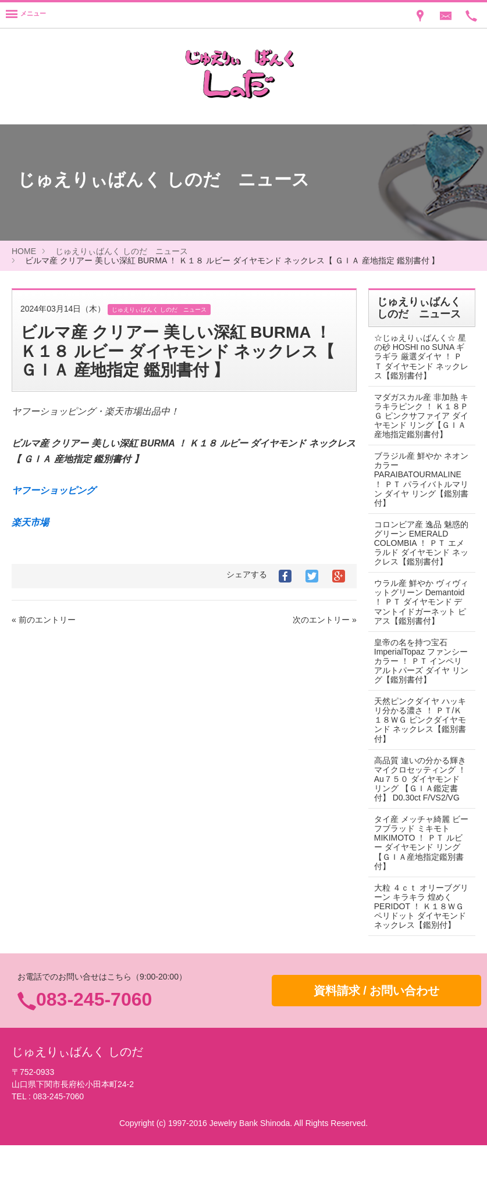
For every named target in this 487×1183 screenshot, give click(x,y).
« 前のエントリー (44, 619)
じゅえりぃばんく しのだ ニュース (121, 251)
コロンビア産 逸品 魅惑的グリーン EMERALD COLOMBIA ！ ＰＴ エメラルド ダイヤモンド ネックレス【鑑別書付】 (419, 552)
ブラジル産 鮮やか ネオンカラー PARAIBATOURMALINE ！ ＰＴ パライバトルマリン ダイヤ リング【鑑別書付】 (417, 488)
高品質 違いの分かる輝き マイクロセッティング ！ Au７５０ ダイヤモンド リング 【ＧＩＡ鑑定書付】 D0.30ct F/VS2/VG (417, 802)
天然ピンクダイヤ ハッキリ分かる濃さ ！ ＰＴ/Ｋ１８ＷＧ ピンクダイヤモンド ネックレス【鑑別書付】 (418, 738)
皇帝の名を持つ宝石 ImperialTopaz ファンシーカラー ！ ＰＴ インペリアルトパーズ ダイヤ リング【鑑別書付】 (418, 679)
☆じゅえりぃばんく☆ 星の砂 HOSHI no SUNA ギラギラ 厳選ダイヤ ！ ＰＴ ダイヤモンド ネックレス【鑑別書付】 (418, 356)
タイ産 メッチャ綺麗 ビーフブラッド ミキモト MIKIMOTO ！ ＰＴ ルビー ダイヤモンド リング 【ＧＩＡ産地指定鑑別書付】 (419, 870)
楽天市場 (30, 522)
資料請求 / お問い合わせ (377, 1027)
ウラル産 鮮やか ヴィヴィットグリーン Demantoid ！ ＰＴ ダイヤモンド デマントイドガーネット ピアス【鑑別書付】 (417, 616)
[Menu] (26, 15)
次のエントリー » (325, 619)
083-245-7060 (94, 1037)
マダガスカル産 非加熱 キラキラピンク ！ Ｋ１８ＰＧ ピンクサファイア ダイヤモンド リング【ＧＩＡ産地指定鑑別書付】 (419, 420)
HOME (24, 251)
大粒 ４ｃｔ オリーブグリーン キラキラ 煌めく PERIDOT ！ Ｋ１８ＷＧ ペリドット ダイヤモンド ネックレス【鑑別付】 (419, 939)
